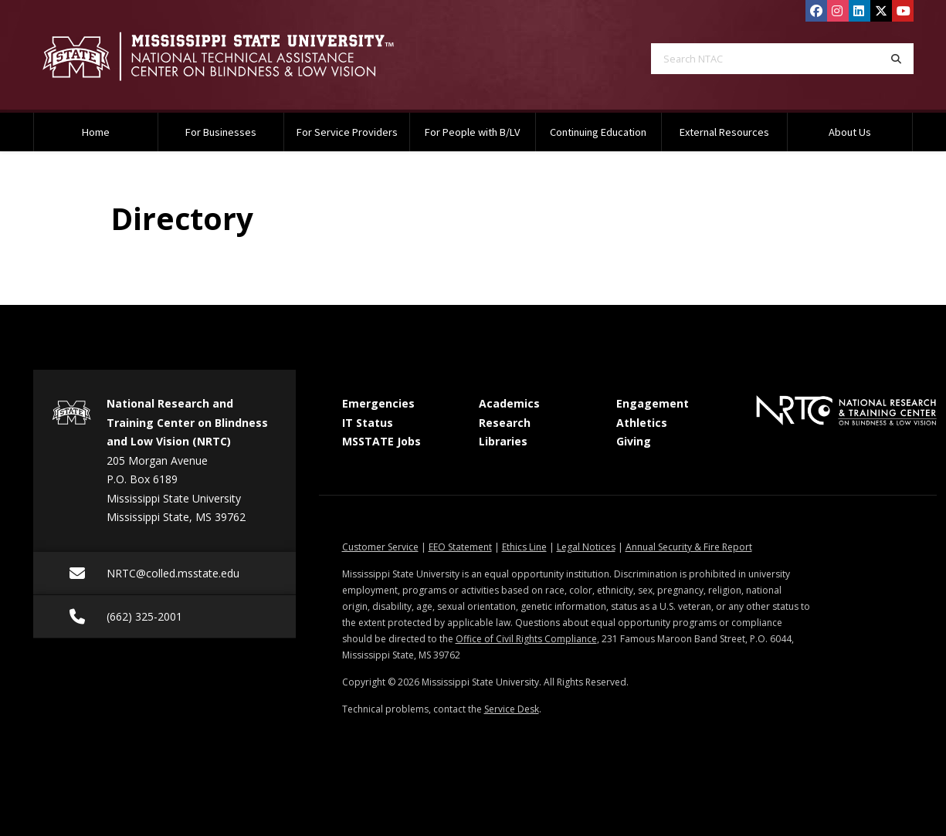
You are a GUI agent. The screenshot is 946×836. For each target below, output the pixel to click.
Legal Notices (586, 546)
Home (96, 132)
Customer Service (380, 546)
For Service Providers (347, 132)
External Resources (724, 132)
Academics (509, 403)
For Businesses (220, 132)
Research (505, 422)
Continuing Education (598, 132)
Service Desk (511, 709)
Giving (633, 441)
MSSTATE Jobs (381, 441)
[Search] (896, 58)
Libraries (503, 441)
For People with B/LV (472, 132)
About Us (850, 132)
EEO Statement (460, 546)
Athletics (641, 422)
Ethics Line (524, 546)
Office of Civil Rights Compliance (526, 638)
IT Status (367, 422)
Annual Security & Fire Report (689, 546)
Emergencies (378, 403)
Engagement (652, 403)
